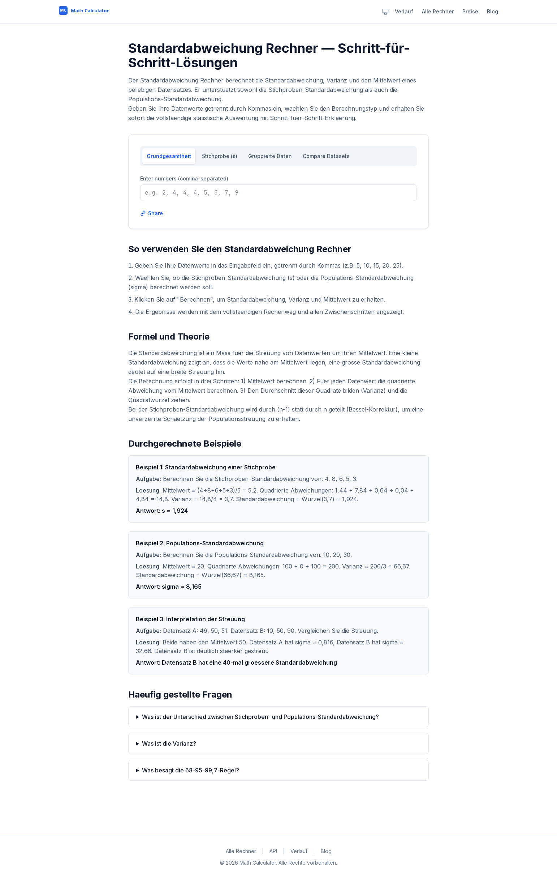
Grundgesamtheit (169, 156)
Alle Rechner (438, 11)
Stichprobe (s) (219, 156)
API (273, 851)
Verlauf (404, 11)
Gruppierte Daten (270, 156)
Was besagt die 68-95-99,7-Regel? (190, 770)
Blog (492, 11)
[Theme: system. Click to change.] (385, 11)
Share (151, 213)
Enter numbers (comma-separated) (184, 178)
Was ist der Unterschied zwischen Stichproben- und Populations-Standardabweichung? (260, 716)
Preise (470, 11)
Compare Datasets (326, 156)
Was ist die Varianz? (169, 743)
